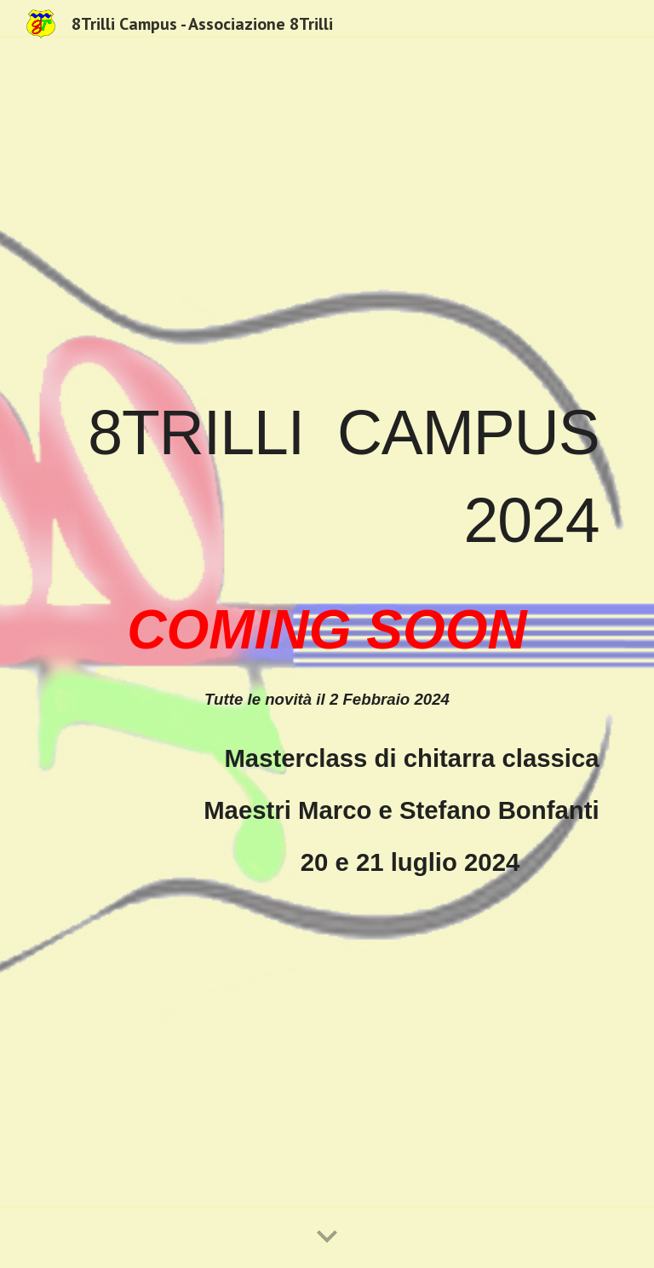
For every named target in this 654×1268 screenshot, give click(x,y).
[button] (327, 1237)
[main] (326, 634)
